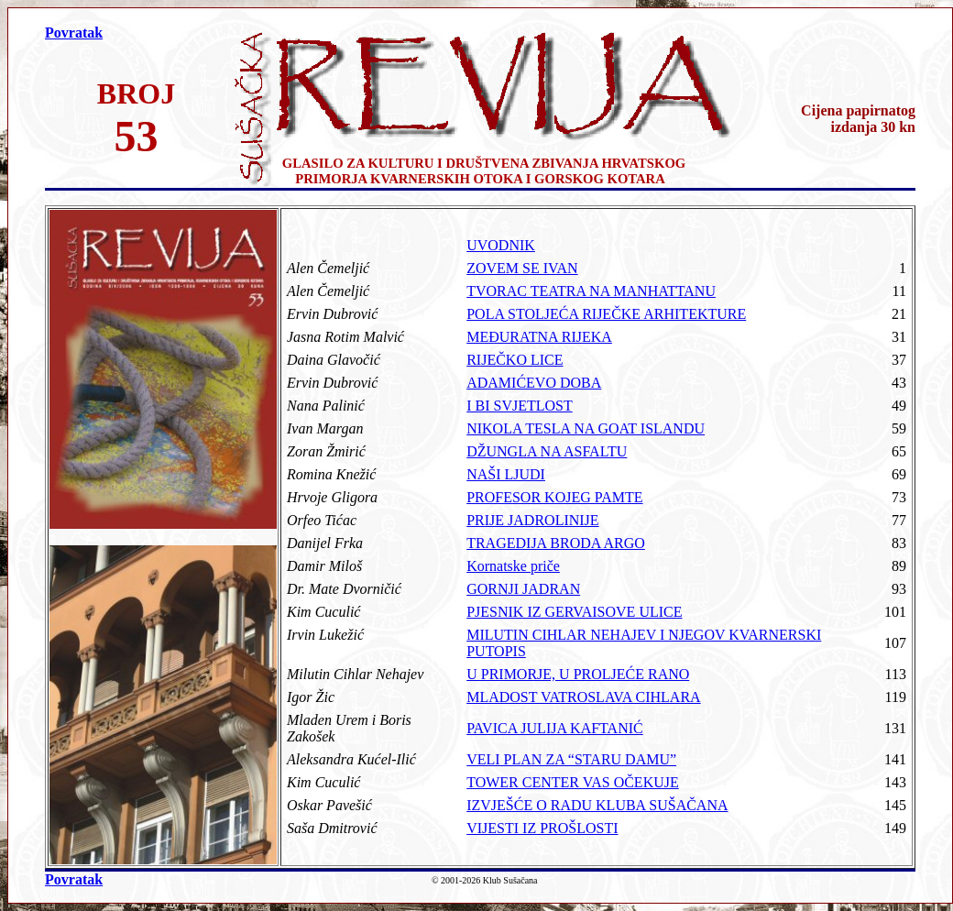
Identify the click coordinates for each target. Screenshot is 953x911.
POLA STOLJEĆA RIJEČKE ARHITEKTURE (606, 314)
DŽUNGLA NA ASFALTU (546, 451)
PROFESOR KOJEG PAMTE (554, 497)
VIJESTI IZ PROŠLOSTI (542, 828)
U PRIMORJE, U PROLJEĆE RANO (577, 674)
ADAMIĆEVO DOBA (533, 382)
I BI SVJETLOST (519, 405)
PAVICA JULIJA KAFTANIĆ (554, 728)
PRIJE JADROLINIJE (532, 520)
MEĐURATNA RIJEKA (539, 337)
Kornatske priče (513, 566)
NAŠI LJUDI (505, 474)
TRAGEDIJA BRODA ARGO (555, 543)
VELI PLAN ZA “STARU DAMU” (571, 759)
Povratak (74, 32)
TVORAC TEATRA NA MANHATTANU (591, 291)
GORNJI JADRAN (523, 589)
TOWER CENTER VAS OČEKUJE (572, 782)
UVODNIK (500, 245)
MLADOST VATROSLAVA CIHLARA (583, 697)
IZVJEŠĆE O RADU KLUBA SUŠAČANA (597, 805)
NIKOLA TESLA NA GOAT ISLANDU (585, 428)
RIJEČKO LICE (514, 360)
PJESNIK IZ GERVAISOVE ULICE (574, 612)
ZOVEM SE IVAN (521, 268)
